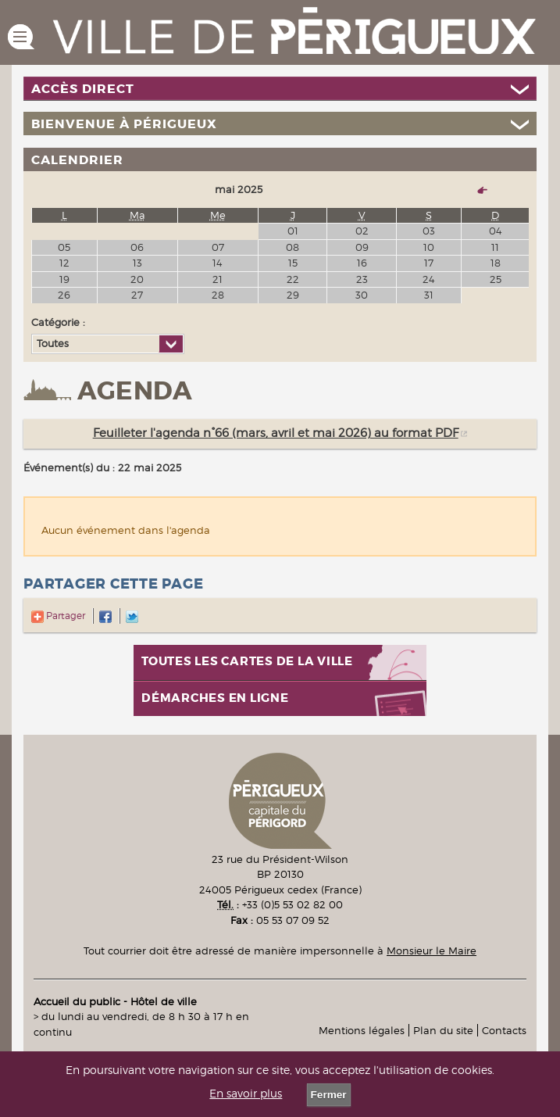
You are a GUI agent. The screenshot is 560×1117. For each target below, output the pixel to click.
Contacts (504, 1030)
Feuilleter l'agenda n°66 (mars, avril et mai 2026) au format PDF (275, 433)
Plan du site (443, 1030)
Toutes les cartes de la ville (247, 661)
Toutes (53, 343)
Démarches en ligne (215, 698)
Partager (58, 615)
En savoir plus (245, 1093)
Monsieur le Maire (431, 950)
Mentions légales (362, 1030)
